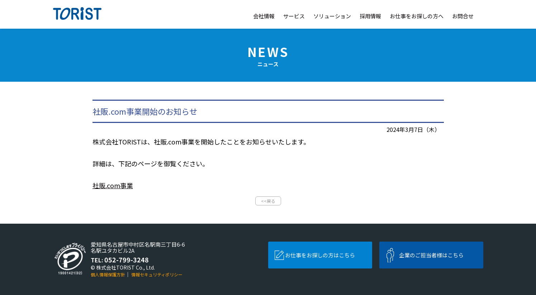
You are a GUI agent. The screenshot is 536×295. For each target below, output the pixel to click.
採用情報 (370, 16)
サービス (294, 16)
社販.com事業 (113, 185)
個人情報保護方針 (108, 274)
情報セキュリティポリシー (156, 274)
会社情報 (264, 16)
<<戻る (268, 201)
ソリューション (332, 16)
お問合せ (463, 16)
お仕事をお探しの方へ (416, 16)
